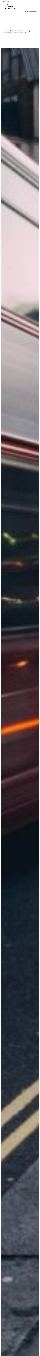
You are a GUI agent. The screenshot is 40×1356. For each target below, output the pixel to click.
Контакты (11, 8)
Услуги (10, 6)
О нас (9, 5)
